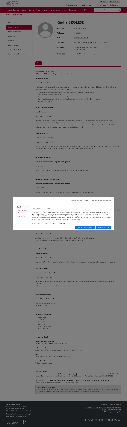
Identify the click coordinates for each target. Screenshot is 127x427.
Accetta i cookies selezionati (85, 227)
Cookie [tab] (19, 207)
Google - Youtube (49, 224)
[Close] (111, 198)
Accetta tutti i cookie (103, 227)
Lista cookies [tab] (21, 216)
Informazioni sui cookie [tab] (22, 212)
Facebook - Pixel (64, 224)
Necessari (37, 224)
